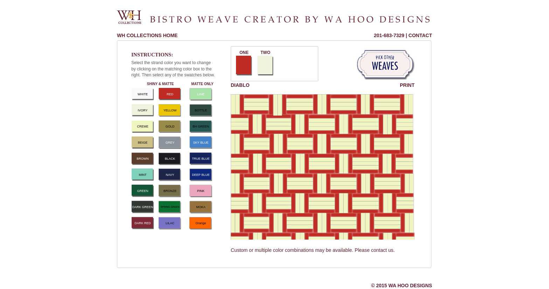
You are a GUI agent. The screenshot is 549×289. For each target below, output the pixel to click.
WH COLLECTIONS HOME (147, 35)
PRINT (407, 85)
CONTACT (420, 35)
